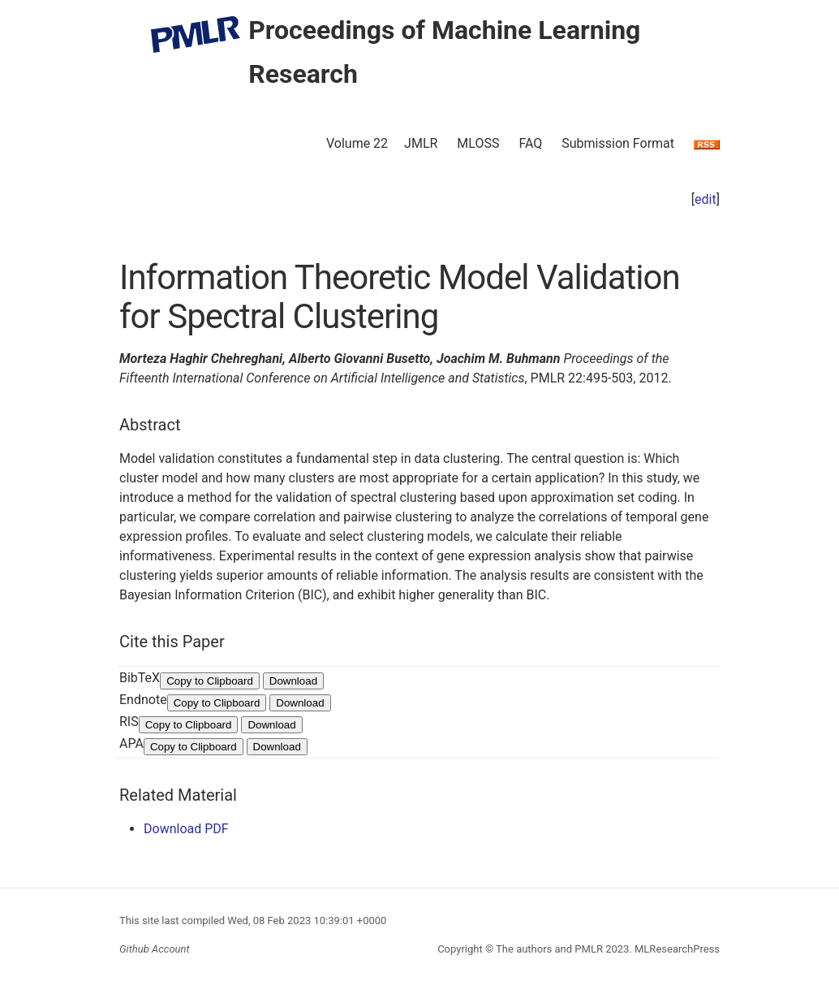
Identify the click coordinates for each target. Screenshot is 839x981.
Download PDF (186, 828)
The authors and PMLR (549, 949)
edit (705, 199)
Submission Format (617, 143)
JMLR (420, 143)
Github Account (154, 949)
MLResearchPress (676, 949)
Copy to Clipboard (209, 681)
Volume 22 (357, 143)
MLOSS (478, 143)
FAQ (530, 143)
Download (293, 681)
